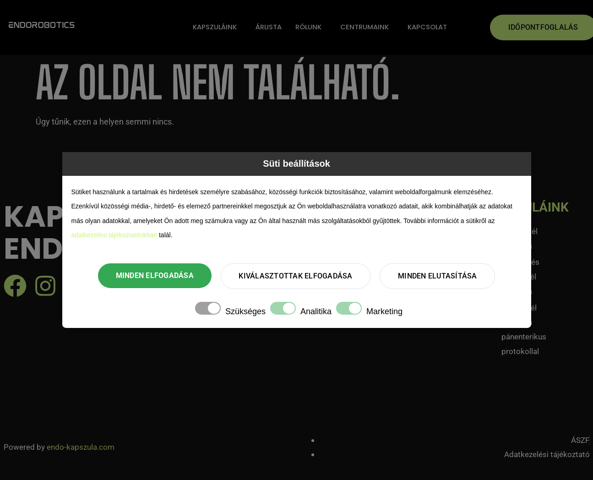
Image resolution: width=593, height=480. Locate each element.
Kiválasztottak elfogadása (295, 276)
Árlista (268, 27)
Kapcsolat (428, 27)
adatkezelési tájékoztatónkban (114, 234)
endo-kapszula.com (80, 447)
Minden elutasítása (439, 276)
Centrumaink (365, 27)
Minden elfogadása (153, 275)
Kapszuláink (214, 27)
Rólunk (308, 27)
